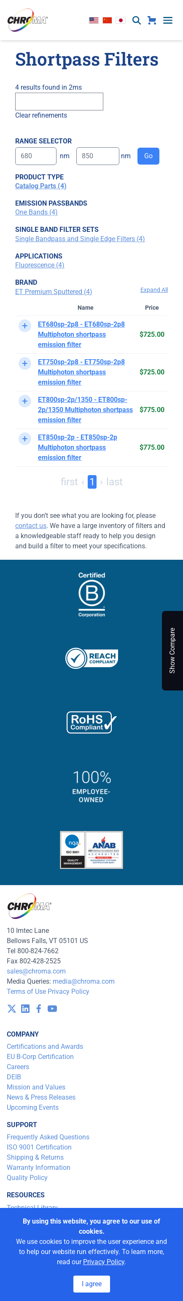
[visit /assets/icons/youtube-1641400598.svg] (52, 1009)
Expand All (154, 289)
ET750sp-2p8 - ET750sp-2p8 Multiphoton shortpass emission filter (81, 372)
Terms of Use (26, 991)
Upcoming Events (33, 1107)
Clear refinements (41, 115)
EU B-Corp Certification (40, 1057)
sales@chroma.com (36, 971)
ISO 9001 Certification (39, 1147)
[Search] (59, 101)
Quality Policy (27, 1178)
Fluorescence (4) (40, 265)
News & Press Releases (41, 1097)
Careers (18, 1067)
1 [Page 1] (92, 482)
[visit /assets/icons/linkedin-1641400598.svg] (25, 1009)
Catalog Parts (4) (41, 186)
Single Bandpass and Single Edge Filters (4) (80, 239)
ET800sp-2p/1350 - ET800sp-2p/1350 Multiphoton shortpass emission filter (85, 410)
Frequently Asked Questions (48, 1137)
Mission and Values (36, 1087)
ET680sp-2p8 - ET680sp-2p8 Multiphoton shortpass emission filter (81, 334)
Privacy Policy (68, 991)
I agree (92, 1284)
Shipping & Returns (35, 1157)
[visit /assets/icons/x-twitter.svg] (12, 1009)
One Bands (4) (36, 212)
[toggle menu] (167, 20)
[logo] (28, 20)
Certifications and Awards (45, 1046)
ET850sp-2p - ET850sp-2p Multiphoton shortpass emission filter (77, 447)
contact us (30, 526)
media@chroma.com (84, 981)
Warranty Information (38, 1167)
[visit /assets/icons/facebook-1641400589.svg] (39, 1009)
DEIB (14, 1077)
